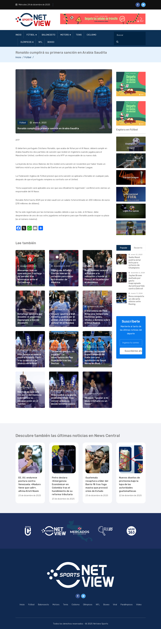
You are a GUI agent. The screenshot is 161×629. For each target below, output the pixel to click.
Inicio (18, 35)
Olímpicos (26, 42)
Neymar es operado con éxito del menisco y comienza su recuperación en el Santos (29, 398)
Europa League (131, 177)
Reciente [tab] (138, 248)
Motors (64, 35)
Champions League (131, 144)
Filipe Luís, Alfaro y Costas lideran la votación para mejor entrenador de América (62, 276)
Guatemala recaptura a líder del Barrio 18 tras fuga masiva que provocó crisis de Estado (96, 484)
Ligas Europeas (131, 211)
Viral (115, 604)
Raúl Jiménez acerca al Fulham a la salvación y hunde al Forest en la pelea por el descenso (97, 276)
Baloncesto (48, 35)
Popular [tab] (123, 248)
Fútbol (30, 35)
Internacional (131, 194)
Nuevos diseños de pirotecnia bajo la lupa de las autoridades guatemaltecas (129, 484)
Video (139, 604)
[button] (102, 19)
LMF (131, 227)
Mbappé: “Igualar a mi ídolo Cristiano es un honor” (96, 401)
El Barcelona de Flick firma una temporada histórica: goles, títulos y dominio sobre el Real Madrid (97, 317)
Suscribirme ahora (133, 351)
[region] (131, 84)
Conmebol (131, 160)
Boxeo (50, 42)
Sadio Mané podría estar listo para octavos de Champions (135, 262)
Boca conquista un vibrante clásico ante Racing (136, 300)
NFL (40, 42)
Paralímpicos (126, 604)
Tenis (79, 35)
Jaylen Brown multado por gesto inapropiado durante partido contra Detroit (137, 282)
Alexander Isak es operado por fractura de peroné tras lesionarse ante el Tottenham (29, 276)
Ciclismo (91, 35)
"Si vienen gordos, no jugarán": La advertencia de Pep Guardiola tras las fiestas (62, 357)
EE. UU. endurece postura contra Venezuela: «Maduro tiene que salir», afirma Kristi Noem (29, 484)
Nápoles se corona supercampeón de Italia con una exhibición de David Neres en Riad (95, 357)
